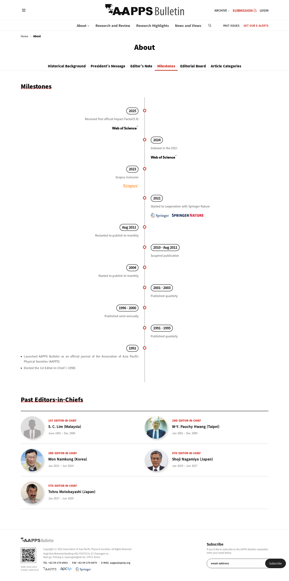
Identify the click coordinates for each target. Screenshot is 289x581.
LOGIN (264, 10)
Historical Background (61, 66)
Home (24, 36)
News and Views (188, 25)
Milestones (167, 66)
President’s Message (105, 66)
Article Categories (232, 66)
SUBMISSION (245, 10)
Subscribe (258, 564)
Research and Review (113, 25)
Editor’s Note (140, 66)
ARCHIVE (220, 10)
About (81, 25)
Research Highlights (152, 25)
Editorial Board (197, 66)
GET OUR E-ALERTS (256, 25)
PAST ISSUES (231, 25)
